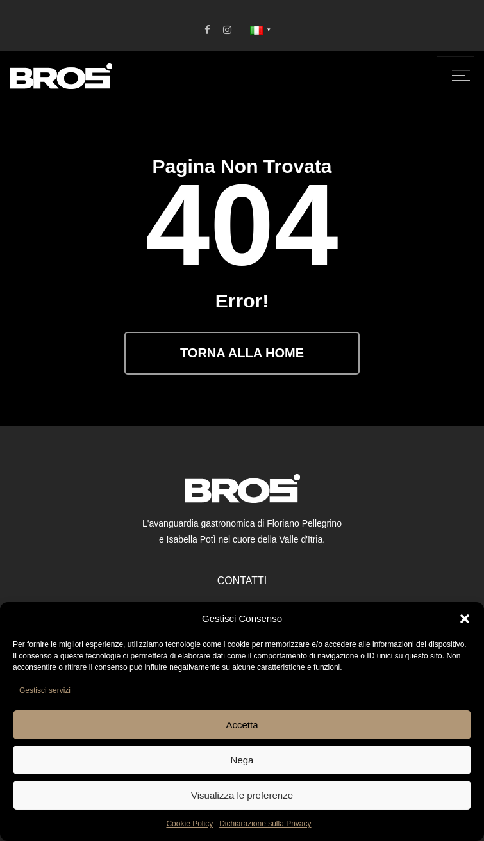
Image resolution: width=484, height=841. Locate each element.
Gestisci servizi (45, 690)
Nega (242, 760)
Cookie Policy (189, 823)
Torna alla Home (242, 353)
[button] (464, 618)
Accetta (242, 724)
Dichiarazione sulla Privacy (265, 823)
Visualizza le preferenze (242, 795)
